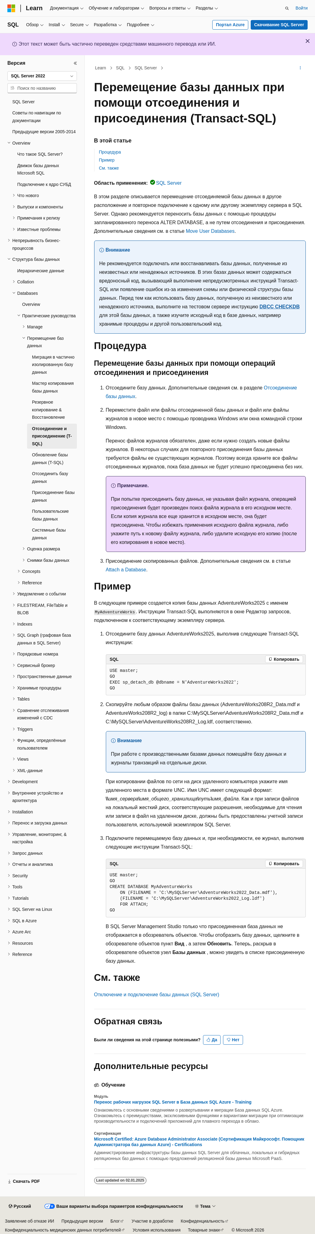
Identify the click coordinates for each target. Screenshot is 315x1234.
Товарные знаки (204, 1230)
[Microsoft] (11, 8)
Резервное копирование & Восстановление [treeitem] (48, 410)
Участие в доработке (152, 1221)
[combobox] (42, 76)
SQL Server (145, 67)
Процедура (110, 152)
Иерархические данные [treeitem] (40, 270)
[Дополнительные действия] (300, 68)
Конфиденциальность (203, 1221)
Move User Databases (210, 231)
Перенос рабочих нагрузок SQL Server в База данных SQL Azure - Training (173, 1102)
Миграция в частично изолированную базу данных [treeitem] (53, 365)
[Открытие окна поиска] (287, 8)
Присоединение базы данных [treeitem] (53, 496)
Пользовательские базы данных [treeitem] (50, 515)
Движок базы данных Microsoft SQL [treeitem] (38, 169)
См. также (109, 168)
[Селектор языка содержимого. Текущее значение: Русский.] (19, 1206)
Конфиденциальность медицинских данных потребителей (63, 1230)
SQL (120, 67)
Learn (100, 67)
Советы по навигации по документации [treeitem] (36, 116)
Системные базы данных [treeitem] (49, 534)
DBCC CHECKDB (280, 306)
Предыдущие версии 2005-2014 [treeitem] (44, 131)
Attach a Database (126, 569)
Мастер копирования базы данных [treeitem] (53, 387)
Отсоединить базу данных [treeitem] (50, 477)
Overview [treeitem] (31, 304)
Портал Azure (230, 24)
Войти (302, 8)
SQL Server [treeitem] (23, 101)
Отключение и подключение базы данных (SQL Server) (156, 994)
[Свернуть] (75, 63)
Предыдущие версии (82, 1221)
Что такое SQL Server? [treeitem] (39, 154)
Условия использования (156, 1230)
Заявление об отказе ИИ (29, 1221)
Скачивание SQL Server (279, 24)
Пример (107, 160)
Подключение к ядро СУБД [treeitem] (44, 184)
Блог (115, 1221)
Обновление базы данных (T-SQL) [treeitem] (50, 458)
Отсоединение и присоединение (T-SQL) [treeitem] (52, 436)
